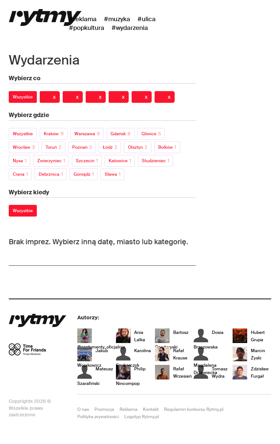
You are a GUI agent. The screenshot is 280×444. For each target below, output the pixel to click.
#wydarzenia (130, 28)
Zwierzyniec (51, 160)
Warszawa (87, 133)
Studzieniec (155, 160)
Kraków (53, 133)
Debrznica (51, 174)
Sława (112, 174)
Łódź (110, 147)
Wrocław (24, 147)
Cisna (20, 174)
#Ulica (146, 19)
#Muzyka (117, 19)
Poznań (82, 147)
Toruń (53, 147)
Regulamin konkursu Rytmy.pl (193, 409)
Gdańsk (120, 133)
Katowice (120, 160)
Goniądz (84, 174)
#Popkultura (86, 28)
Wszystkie (23, 97)
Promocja (104, 409)
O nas (83, 409)
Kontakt (151, 409)
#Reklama (83, 19)
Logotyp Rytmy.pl (141, 417)
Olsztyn (137, 147)
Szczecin (87, 160)
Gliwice (151, 133)
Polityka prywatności (98, 417)
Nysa (19, 160)
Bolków (167, 147)
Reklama (128, 409)
